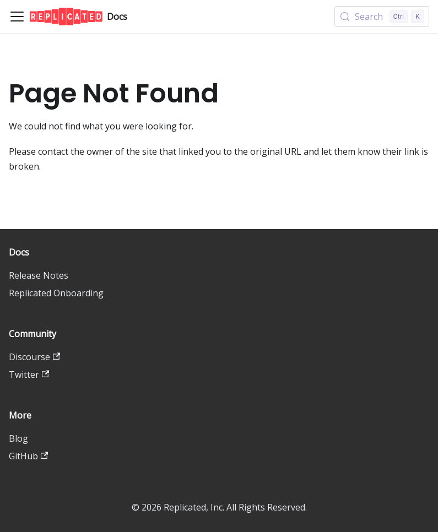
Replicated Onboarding (56, 293)
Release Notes (38, 275)
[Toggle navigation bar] (17, 16)
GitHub (28, 456)
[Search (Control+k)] (381, 16)
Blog (18, 438)
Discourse (34, 357)
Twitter (29, 374)
